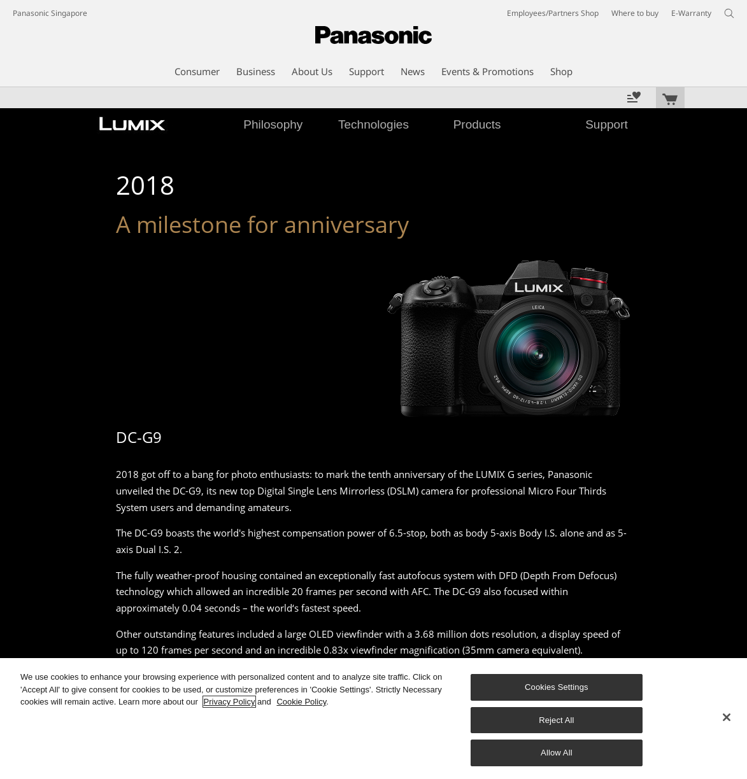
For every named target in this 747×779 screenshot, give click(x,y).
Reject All (556, 720)
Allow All (557, 752)
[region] (373, 718)
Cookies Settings (556, 687)
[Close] (727, 717)
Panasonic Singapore (50, 13)
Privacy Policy (229, 701)
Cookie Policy (301, 701)
